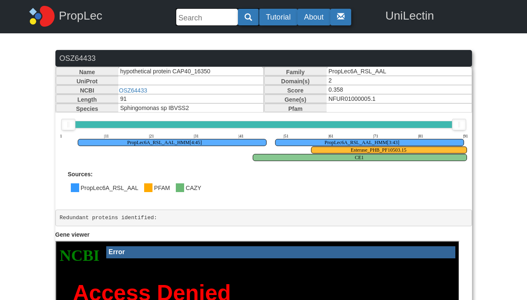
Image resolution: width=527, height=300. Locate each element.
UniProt (87, 81)
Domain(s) (295, 81)
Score (295, 90)
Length (87, 99)
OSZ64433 (133, 90)
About (314, 17)
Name (87, 72)
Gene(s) (295, 99)
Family (295, 72)
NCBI (87, 90)
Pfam (295, 109)
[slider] (68, 124)
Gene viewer (72, 234)
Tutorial (278, 17)
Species (87, 109)
